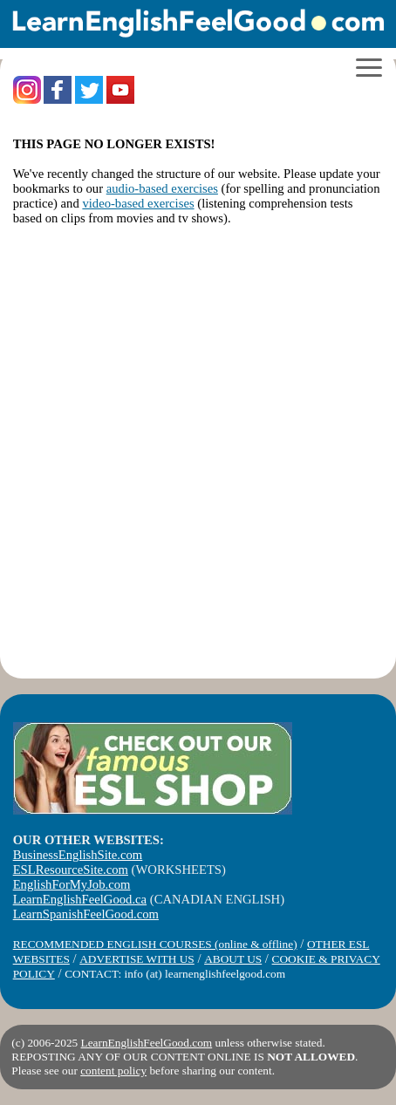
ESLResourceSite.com (70, 869)
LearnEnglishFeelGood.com (147, 1042)
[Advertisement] (198, 453)
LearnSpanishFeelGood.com (86, 914)
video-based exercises (138, 203)
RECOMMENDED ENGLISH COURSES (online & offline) (155, 944)
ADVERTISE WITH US (137, 958)
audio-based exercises (162, 188)
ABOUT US (233, 958)
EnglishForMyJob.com (72, 884)
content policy (113, 1070)
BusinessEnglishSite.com (78, 855)
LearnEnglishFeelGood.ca (80, 899)
